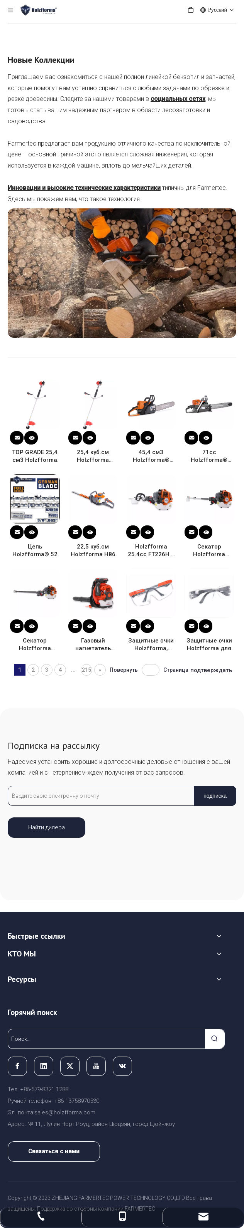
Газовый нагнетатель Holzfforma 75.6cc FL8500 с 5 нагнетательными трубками (93, 644)
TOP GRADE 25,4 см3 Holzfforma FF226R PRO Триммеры (35, 456)
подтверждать (211, 670)
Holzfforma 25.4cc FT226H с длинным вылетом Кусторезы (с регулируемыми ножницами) (151, 550)
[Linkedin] (43, 1066)
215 (86, 670)
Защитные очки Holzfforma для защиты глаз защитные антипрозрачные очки (209, 644)
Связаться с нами (54, 1151)
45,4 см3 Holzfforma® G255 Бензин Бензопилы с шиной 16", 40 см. (151, 456)
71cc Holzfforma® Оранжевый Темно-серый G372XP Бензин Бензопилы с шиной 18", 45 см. (209, 456)
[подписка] (215, 796)
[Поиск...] (106, 1038)
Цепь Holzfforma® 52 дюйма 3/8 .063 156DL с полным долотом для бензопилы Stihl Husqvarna (35, 550)
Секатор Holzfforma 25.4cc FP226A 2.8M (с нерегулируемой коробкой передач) (209, 550)
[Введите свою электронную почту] (99, 795)
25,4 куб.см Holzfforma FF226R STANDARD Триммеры (93, 456)
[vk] (122, 1066)
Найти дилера (46, 827)
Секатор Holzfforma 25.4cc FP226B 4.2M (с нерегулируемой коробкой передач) (35, 644)
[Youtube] (96, 1066)
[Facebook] (17, 1066)
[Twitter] (70, 1066)
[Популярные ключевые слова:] (214, 1038)
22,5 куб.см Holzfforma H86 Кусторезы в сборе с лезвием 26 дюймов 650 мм (93, 550)
